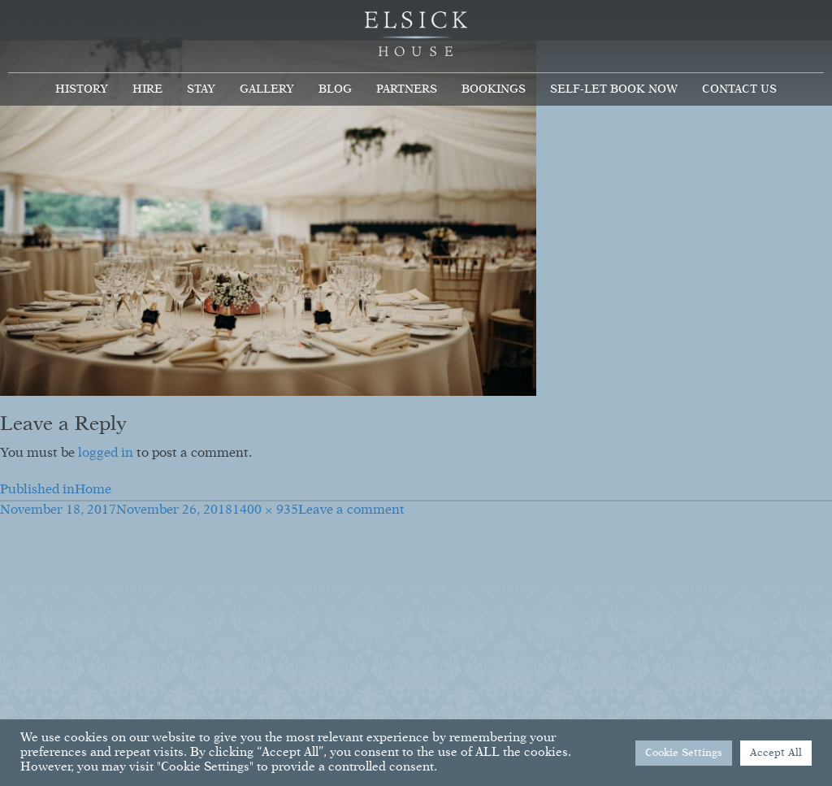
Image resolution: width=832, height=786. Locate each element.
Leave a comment (351, 510)
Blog (335, 89)
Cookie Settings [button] (683, 753)
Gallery (267, 89)
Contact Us (739, 89)
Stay (201, 89)
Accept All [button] (776, 753)
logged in (105, 453)
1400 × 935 (265, 510)
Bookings (494, 89)
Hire (147, 89)
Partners (406, 89)
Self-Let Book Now (614, 89)
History (81, 89)
